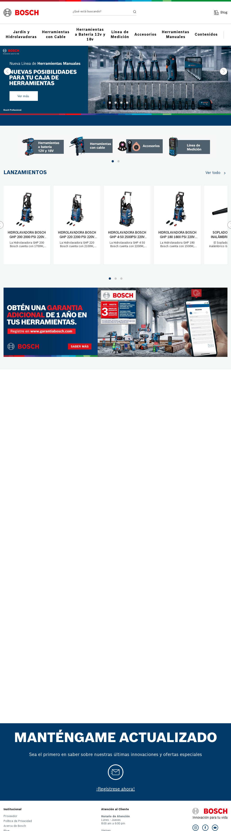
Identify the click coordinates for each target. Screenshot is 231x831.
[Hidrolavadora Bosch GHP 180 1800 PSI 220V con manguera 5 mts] (177, 225)
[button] (104, 103)
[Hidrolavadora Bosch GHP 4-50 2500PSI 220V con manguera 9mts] (127, 225)
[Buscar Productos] (130, 12)
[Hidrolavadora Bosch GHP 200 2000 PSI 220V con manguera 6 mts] (27, 225)
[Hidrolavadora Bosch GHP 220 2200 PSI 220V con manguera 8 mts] (77, 225)
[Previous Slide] (7, 71)
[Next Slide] (223, 71)
